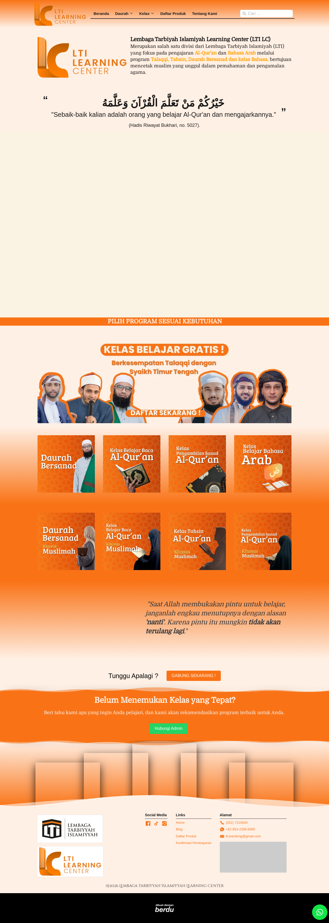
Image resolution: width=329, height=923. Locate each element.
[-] (148, 823)
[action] (319, 912)
